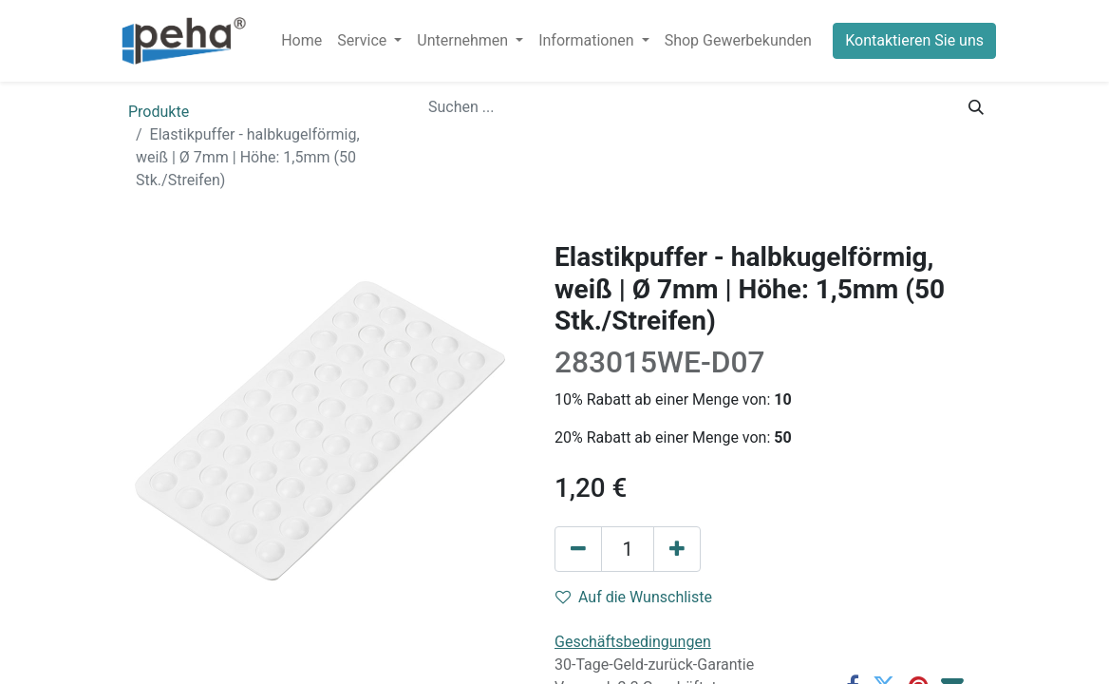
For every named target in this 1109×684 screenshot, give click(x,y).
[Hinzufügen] (677, 549)
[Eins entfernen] (578, 549)
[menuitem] (301, 41)
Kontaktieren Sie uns (914, 40)
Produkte (158, 112)
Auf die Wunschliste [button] (633, 597)
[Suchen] (976, 107)
